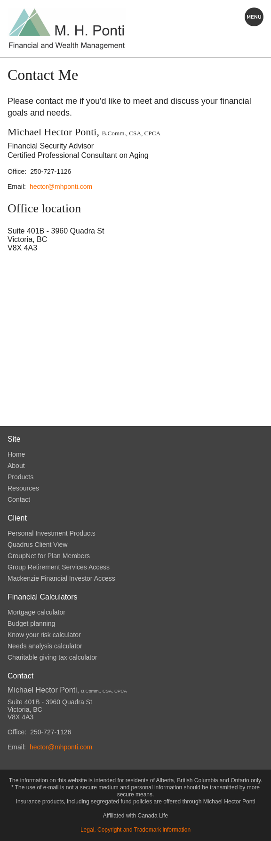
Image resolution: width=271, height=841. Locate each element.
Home (16, 454)
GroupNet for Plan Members (49, 556)
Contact (19, 499)
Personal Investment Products (52, 533)
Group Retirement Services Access (59, 567)
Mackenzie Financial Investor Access (61, 578)
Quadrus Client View (37, 544)
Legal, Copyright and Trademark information (135, 829)
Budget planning (31, 623)
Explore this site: (254, 17)
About (16, 465)
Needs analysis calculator (45, 646)
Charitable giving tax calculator (52, 657)
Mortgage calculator (36, 612)
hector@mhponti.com (61, 186)
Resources (23, 488)
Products (20, 477)
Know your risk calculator (44, 635)
